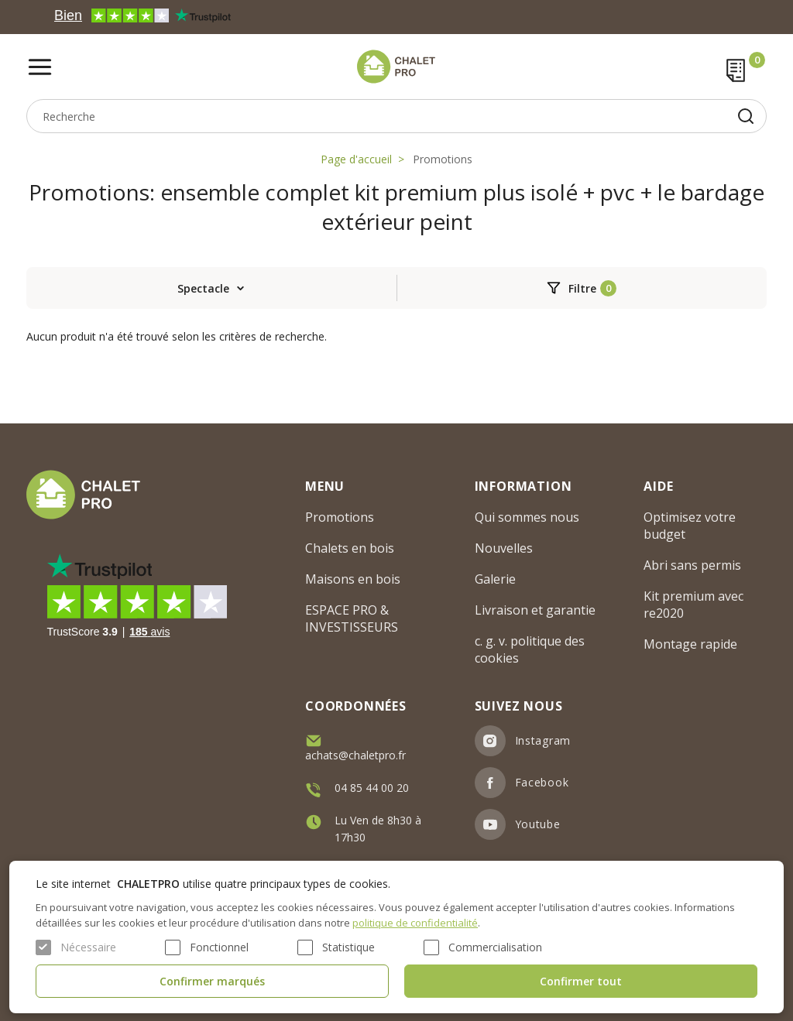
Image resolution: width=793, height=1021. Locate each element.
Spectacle (203, 288)
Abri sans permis (692, 565)
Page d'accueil (356, 159)
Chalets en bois (349, 548)
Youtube (538, 824)
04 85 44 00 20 (372, 787)
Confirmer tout (581, 981)
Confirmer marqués (212, 981)
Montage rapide (690, 644)
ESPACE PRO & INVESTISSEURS (351, 618)
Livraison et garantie (535, 609)
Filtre (582, 288)
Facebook (542, 782)
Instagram (543, 740)
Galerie (495, 579)
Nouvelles (504, 548)
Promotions (442, 159)
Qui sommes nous (527, 517)
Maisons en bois (352, 579)
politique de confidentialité (415, 923)
